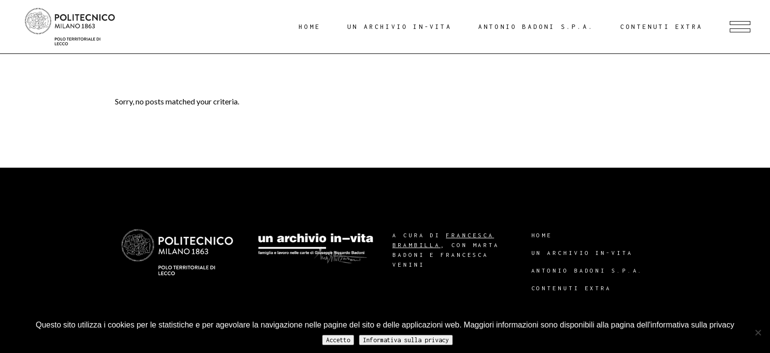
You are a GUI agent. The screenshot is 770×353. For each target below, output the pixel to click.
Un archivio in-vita (582, 253)
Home (542, 235)
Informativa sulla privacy (406, 340)
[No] (758, 332)
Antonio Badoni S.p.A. (587, 270)
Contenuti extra (571, 288)
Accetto (338, 340)
